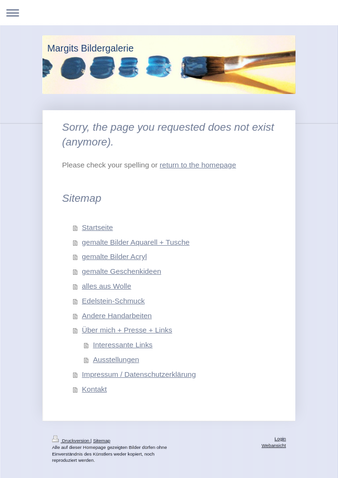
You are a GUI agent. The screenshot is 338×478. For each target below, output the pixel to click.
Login (280, 438)
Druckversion (71, 440)
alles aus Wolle (106, 286)
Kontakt (94, 389)
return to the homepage (197, 165)
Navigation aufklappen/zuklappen (169, 12)
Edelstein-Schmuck (113, 301)
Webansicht (274, 445)
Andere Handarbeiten (117, 316)
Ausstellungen (116, 359)
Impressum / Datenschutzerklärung (139, 374)
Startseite (97, 227)
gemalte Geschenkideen (121, 271)
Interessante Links (123, 345)
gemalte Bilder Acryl (114, 256)
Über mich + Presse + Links (127, 330)
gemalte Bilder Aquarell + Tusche (136, 242)
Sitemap (101, 440)
